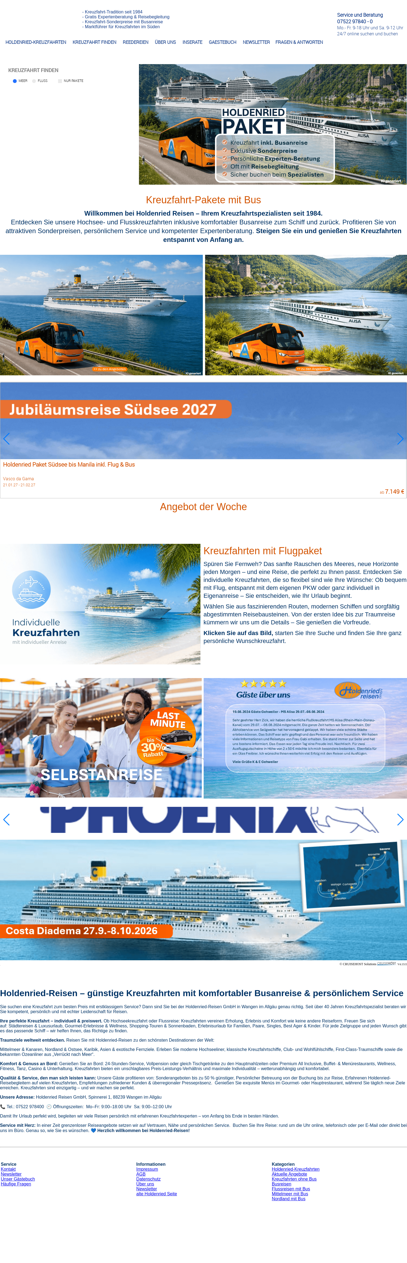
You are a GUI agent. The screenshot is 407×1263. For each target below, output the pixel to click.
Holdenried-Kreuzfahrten (296, 1169)
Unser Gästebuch (18, 1179)
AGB (141, 1174)
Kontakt (8, 1169)
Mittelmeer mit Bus (290, 1193)
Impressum (147, 1169)
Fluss (42, 80)
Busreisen (281, 1184)
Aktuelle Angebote (289, 1174)
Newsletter (11, 1174)
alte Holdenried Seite (156, 1193)
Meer (23, 80)
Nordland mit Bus (289, 1198)
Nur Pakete (73, 80)
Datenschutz (148, 1179)
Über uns (145, 1184)
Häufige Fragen (16, 1184)
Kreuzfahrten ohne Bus (294, 1179)
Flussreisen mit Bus (291, 1189)
